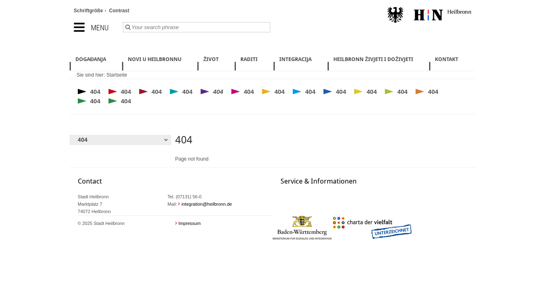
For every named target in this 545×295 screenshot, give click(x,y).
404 (95, 91)
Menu (100, 27)
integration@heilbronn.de (206, 204)
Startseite (116, 75)
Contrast (119, 11)
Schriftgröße (88, 11)
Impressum (190, 223)
